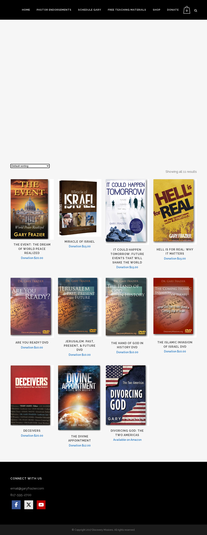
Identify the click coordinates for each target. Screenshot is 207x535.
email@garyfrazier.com (27, 488)
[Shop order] (30, 166)
